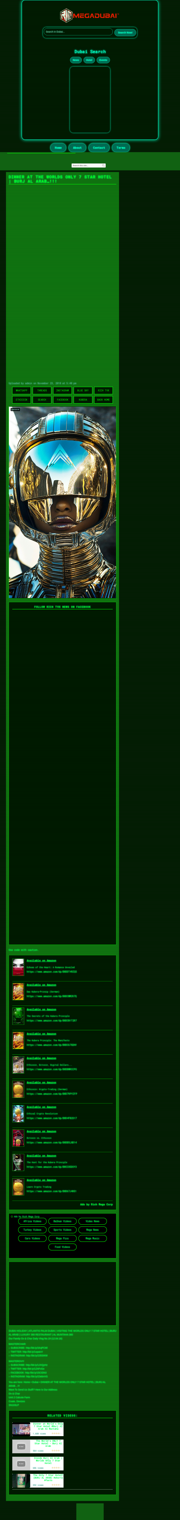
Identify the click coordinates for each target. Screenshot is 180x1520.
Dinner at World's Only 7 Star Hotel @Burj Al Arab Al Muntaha (48, 1426)
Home (58, 148)
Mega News (92, 1229)
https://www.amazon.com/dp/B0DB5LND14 (52, 1142)
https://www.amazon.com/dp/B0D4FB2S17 (52, 1118)
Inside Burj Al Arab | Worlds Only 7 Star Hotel (48, 1460)
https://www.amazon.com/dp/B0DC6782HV (52, 1044)
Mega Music (92, 1238)
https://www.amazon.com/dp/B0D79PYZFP (52, 1093)
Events (103, 60)
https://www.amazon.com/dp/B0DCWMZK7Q (52, 996)
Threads (42, 390)
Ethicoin (21, 399)
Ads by (85, 1204)
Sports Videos (62, 1229)
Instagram (62, 390)
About (77, 148)
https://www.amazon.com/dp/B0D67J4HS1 (52, 1191)
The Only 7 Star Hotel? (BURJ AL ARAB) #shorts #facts (48, 1478)
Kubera (83, 399)
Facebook (62, 399)
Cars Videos (32, 1238)
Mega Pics (62, 1238)
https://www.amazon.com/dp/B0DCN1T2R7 (52, 1020)
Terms (120, 148)
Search (42, 399)
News (76, 60)
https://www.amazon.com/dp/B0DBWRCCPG (52, 1069)
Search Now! (125, 32)
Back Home (103, 399)
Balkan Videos (62, 1221)
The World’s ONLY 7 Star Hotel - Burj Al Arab (48, 1443)
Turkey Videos (32, 1229)
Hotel (89, 60)
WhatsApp (21, 390)
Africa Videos (32, 1221)
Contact (99, 148)
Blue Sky (83, 390)
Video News (92, 1221)
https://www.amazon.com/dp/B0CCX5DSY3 (52, 1166)
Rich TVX (103, 390)
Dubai (35, 1382)
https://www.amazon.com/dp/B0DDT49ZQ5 (52, 971)
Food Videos (62, 1247)
